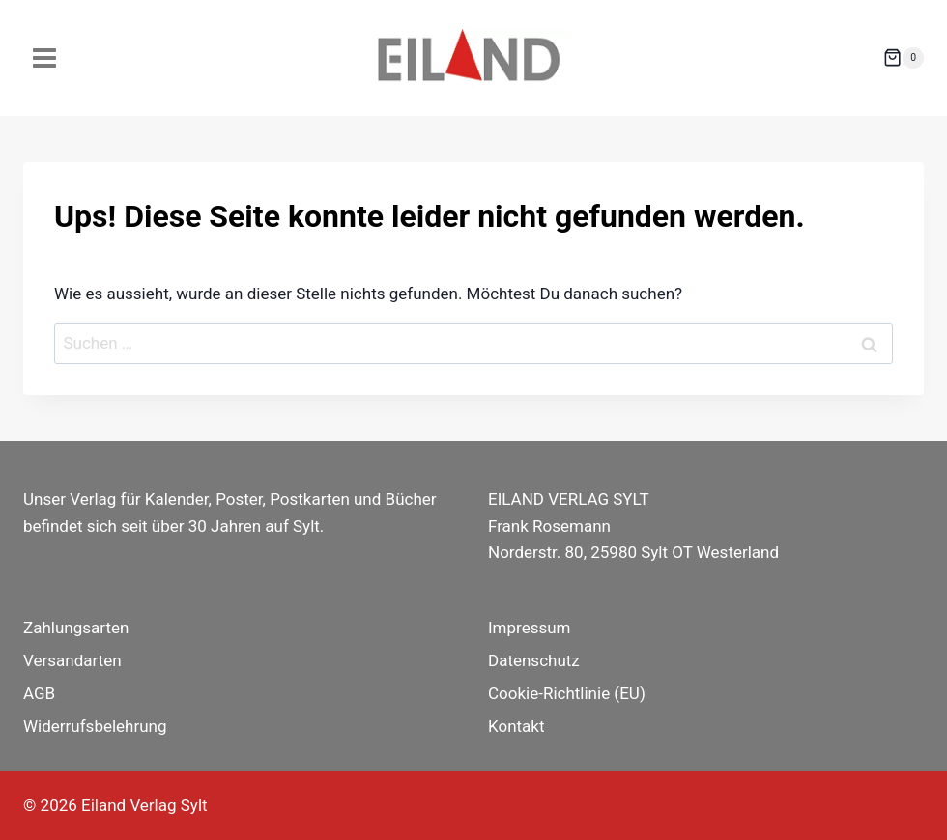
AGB (39, 693)
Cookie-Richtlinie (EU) (567, 693)
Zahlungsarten (76, 627)
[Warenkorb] (903, 58)
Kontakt (516, 726)
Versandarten (72, 660)
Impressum (529, 627)
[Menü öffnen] (45, 57)
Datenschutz (534, 660)
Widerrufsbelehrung (95, 726)
